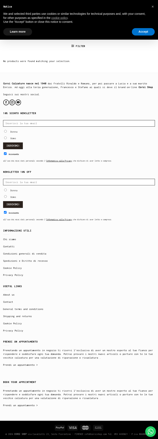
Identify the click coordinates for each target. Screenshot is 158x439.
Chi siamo (9, 239)
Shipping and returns (17, 316)
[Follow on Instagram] (12, 102)
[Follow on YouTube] (18, 102)
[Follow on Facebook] (6, 102)
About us (9, 294)
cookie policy (59, 17)
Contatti (9, 246)
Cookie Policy (12, 268)
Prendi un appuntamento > (20, 364)
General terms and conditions (23, 309)
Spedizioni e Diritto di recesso (25, 260)
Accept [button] (143, 31)
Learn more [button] (18, 31)
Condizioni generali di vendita (24, 253)
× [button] (152, 6)
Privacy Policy (13, 275)
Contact (8, 301)
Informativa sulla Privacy (59, 161)
